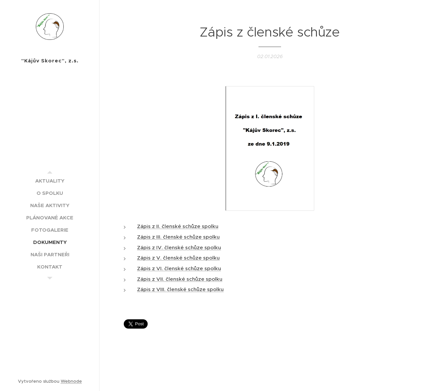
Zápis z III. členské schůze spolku (178, 237)
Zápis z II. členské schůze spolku (177, 226)
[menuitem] (50, 181)
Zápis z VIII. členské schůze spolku (180, 289)
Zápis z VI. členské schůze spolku (179, 268)
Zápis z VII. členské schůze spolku (179, 279)
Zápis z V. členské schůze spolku (178, 258)
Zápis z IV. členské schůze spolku (179, 247)
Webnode (71, 381)
